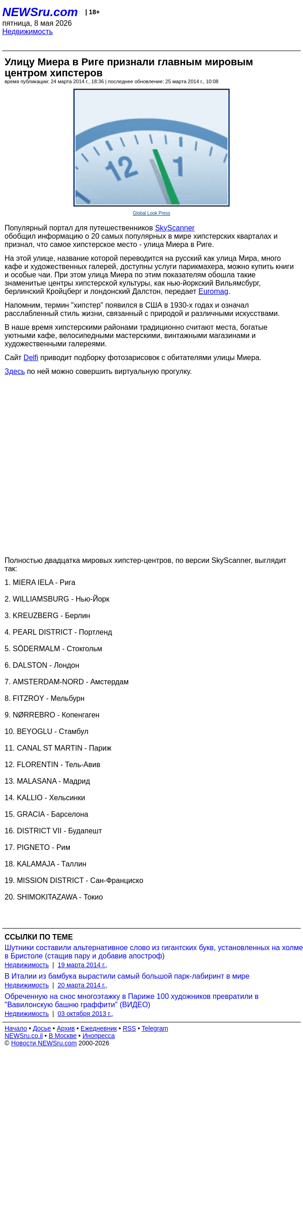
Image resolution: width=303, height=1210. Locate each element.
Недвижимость (27, 31)
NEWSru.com (40, 12)
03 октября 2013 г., (85, 1013)
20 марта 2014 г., (83, 985)
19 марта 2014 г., (83, 965)
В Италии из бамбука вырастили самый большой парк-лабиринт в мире (127, 976)
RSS (129, 1028)
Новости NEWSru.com (44, 1043)
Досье (42, 1028)
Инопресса (99, 1035)
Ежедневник (99, 1028)
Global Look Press (151, 213)
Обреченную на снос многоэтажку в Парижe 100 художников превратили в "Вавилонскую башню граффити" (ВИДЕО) (131, 1000)
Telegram (155, 1028)
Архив (66, 1028)
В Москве (63, 1035)
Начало (16, 1028)
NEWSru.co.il (24, 1035)
